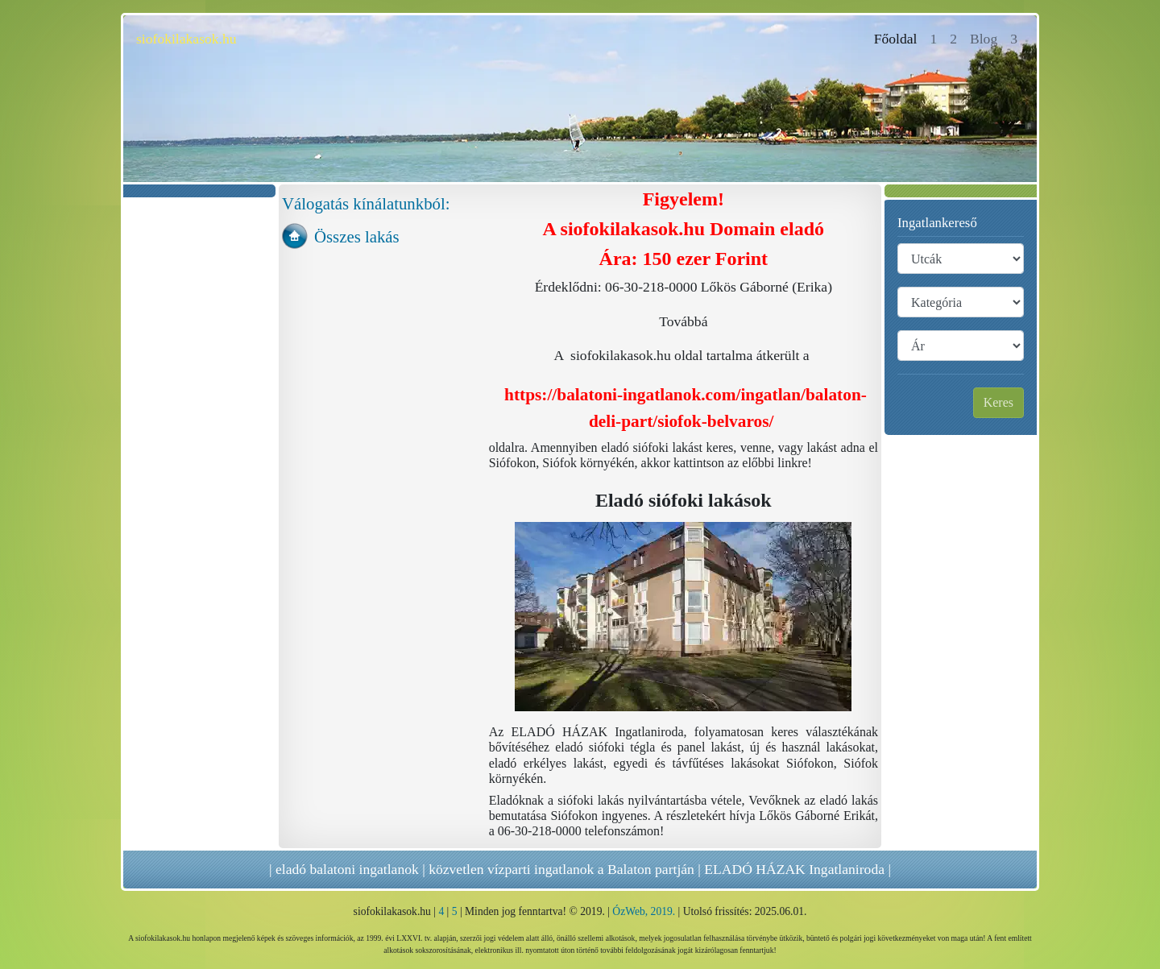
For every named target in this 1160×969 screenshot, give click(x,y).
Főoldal (899, 37)
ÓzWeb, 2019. (643, 911)
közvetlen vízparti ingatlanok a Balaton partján (561, 869)
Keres (998, 402)
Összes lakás (357, 236)
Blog (983, 39)
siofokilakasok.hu (186, 39)
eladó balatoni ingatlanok (347, 869)
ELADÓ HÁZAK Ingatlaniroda (794, 869)
